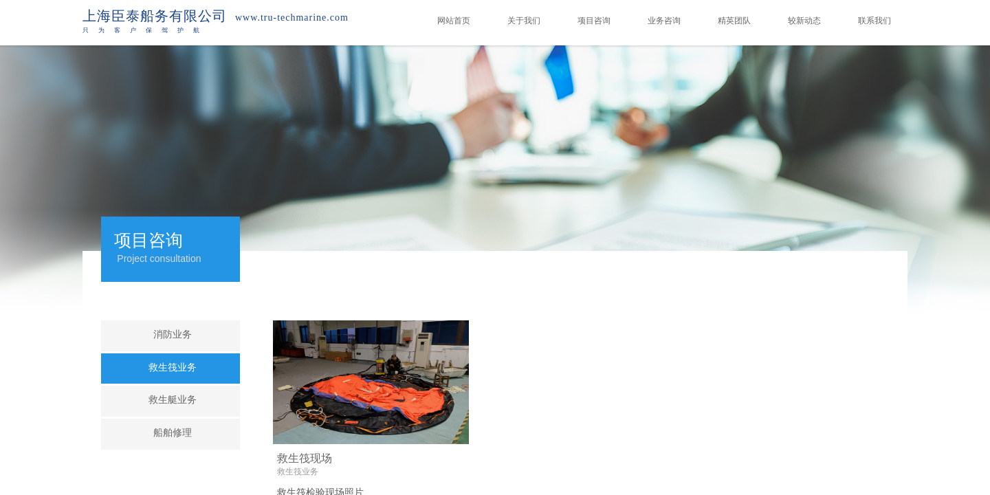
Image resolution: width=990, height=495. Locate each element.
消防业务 (172, 334)
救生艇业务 (172, 400)
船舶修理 (172, 433)
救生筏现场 (304, 458)
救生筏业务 (297, 471)
